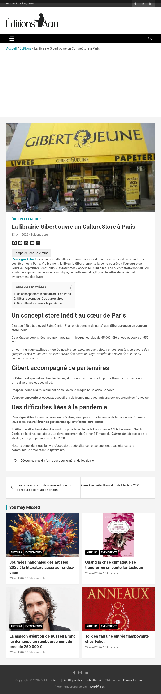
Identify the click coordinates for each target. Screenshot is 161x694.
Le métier (33, 219)
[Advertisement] (80, 82)
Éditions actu (39, 234)
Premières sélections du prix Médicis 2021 (110, 485)
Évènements (33, 552)
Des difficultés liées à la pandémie (40, 303)
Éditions (18, 219)
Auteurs (16, 552)
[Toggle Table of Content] (66, 288)
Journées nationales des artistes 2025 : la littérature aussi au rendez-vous (41, 567)
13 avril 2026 (20, 234)
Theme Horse (132, 680)
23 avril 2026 (17, 578)
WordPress (97, 686)
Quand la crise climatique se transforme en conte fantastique (114, 565)
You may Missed (24, 507)
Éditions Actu (49, 680)
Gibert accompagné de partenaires (40, 298)
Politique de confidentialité (82, 680)
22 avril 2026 (17, 652)
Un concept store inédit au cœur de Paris (44, 294)
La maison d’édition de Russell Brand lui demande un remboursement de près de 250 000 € (42, 641)
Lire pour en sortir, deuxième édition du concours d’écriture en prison (44, 488)
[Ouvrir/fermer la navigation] (11, 38)
